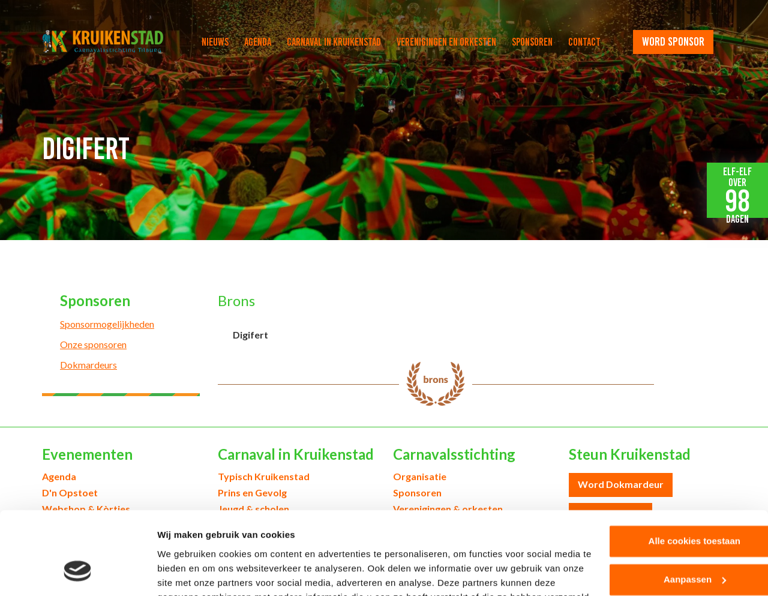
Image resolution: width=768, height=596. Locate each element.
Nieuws (215, 42)
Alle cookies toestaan (667, 469)
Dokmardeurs (88, 364)
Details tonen (185, 572)
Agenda (257, 42)
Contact (584, 42)
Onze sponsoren (93, 344)
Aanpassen (668, 507)
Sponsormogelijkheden (107, 324)
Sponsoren (532, 42)
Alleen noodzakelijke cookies (667, 546)
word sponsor (673, 41)
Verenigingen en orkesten (446, 42)
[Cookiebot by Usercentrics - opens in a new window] (77, 573)
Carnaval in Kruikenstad (334, 42)
